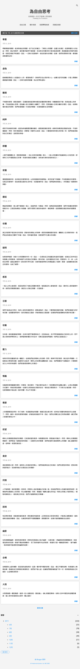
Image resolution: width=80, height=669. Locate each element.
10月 (11, 640)
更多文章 (40, 608)
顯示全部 (74, 33)
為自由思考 (40, 11)
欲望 (4, 429)
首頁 (48, 663)
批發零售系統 (44, 25)
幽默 (4, 531)
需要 (4, 403)
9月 (10, 636)
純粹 (4, 119)
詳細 (76, 61)
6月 (10, 625)
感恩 (4, 277)
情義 (4, 376)
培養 (4, 325)
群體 (4, 146)
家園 (4, 170)
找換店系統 (57, 25)
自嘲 (4, 557)
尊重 (4, 39)
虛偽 (4, 68)
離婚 (4, 93)
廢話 (4, 197)
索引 (46, 663)
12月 (11, 647)
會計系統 (33, 25)
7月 (10, 629)
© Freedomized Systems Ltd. (37, 663)
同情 (4, 480)
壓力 (4, 349)
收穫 (4, 223)
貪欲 (4, 456)
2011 (7, 621)
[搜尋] (77, 6)
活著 (4, 301)
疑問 (4, 248)
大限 (4, 584)
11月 (11, 644)
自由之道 (23, 25)
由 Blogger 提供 (40, 659)
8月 (10, 632)
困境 (4, 507)
